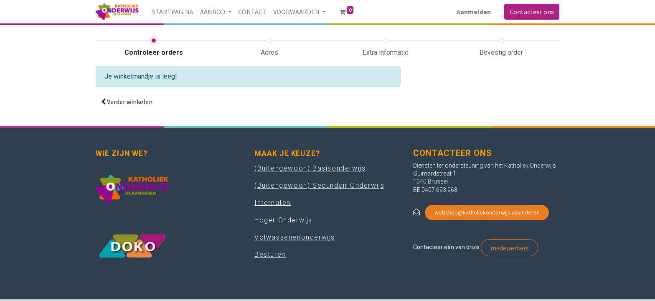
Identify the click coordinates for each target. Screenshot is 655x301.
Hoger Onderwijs (283, 220)
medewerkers (509, 248)
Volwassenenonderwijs (294, 237)
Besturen (270, 254)
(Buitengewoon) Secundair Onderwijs (319, 185)
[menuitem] (173, 11)
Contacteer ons (532, 12)
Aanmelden (474, 12)
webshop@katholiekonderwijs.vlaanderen (487, 212)
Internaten (272, 203)
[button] (127, 102)
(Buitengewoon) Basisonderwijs (310, 168)
